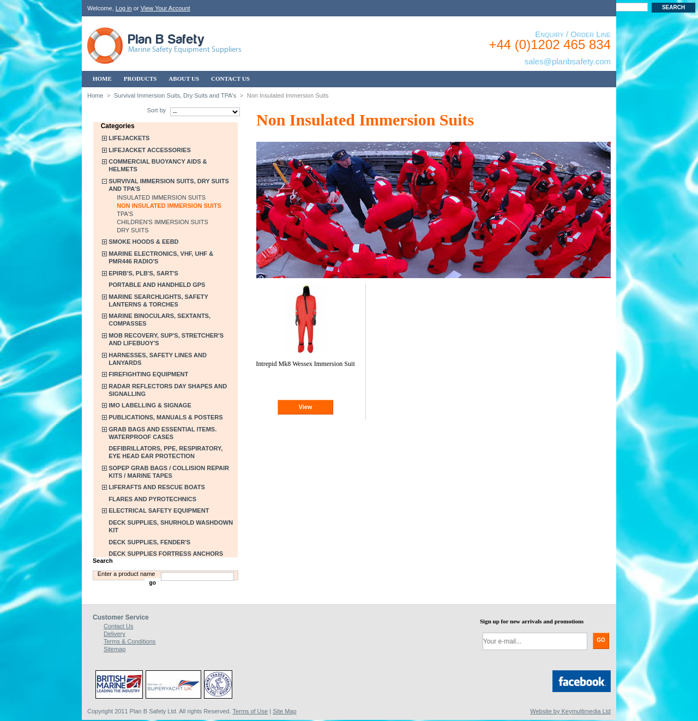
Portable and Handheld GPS (157, 284)
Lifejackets (129, 138)
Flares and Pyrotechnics (152, 499)
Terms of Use (250, 711)
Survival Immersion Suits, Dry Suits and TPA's (175, 95)
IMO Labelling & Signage (150, 405)
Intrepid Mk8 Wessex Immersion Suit (305, 363)
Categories (118, 126)
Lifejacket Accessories (150, 150)
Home (95, 95)
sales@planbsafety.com (568, 61)
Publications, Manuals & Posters (165, 417)
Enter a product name (126, 573)
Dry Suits (132, 230)
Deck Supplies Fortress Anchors (166, 553)
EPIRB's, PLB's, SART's (143, 273)
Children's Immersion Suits (162, 222)
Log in (124, 8)
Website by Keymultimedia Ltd (570, 711)
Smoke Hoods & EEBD (143, 241)
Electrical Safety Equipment (159, 510)
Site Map (284, 711)
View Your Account (165, 8)
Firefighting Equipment (148, 374)
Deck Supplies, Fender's (149, 542)
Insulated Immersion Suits (161, 197)
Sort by (156, 110)
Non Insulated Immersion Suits (169, 205)
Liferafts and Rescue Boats (157, 487)
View (305, 407)
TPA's (125, 214)
